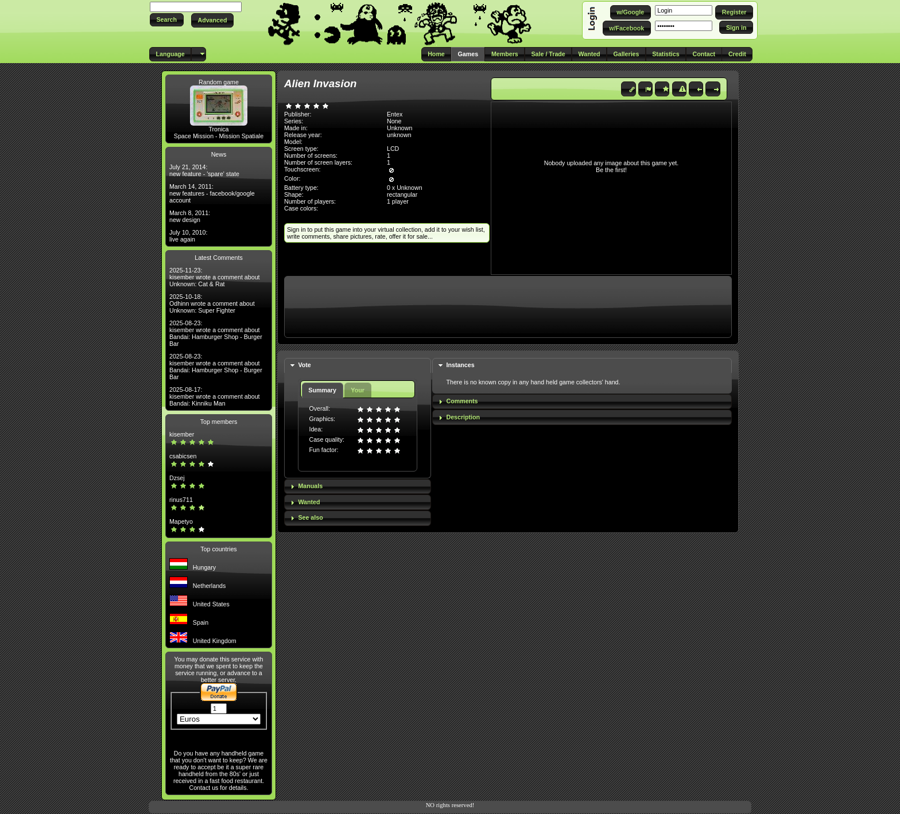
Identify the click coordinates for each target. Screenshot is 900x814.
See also (310, 517)
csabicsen (182, 456)
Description (463, 417)
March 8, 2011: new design (189, 216)
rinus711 (181, 499)
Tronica (218, 129)
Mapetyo (181, 521)
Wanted (309, 501)
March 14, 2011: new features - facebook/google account (212, 193)
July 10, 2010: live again (188, 236)
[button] (167, 19)
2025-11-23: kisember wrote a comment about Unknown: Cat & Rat (214, 277)
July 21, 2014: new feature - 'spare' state (204, 170)
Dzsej (177, 477)
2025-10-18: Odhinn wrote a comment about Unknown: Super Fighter (212, 303)
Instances (460, 364)
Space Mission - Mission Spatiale (218, 136)
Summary (322, 390)
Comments (462, 401)
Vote (304, 364)
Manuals (310, 485)
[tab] (357, 365)
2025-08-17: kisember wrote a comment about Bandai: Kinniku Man (214, 396)
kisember (181, 434)
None (394, 121)
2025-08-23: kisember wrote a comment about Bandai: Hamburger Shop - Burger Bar (215, 333)
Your (357, 390)
